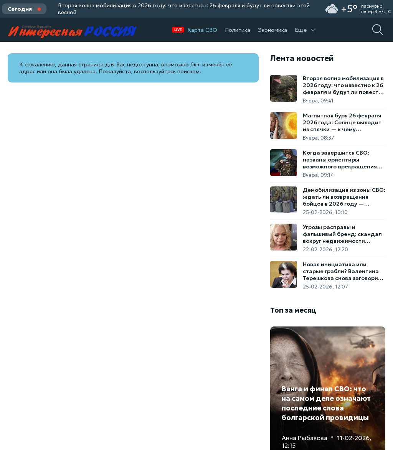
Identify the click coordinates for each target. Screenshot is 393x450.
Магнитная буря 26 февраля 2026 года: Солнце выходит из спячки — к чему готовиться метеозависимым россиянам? (343, 122)
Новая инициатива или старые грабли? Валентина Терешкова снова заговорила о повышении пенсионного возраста (344, 271)
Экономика (272, 29)
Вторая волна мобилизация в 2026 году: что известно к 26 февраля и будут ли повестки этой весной (184, 9)
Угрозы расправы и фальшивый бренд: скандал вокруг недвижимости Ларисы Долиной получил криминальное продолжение (344, 234)
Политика (237, 29)
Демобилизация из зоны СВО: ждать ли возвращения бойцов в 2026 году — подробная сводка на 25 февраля (344, 196)
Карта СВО (202, 29)
